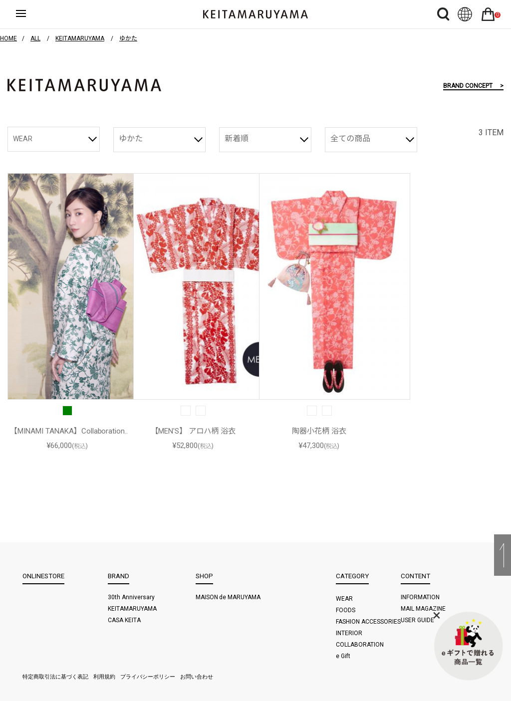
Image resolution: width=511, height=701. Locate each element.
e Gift (343, 656)
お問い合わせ (196, 677)
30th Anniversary (131, 597)
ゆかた (131, 138)
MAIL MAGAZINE (423, 608)
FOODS (345, 610)
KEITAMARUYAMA (132, 608)
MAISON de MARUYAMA (228, 597)
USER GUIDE (417, 620)
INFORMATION (420, 597)
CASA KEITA (124, 620)
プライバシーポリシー (147, 677)
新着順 (237, 138)
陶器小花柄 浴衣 (319, 431)
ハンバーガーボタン (29, 14)
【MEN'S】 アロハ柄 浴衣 (193, 431)
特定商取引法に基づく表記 (55, 677)
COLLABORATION (360, 644)
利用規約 (104, 677)
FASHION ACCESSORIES (368, 621)
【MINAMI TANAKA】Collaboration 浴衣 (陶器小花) (67, 432)
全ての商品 (350, 138)
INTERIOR (349, 633)
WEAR (22, 139)
